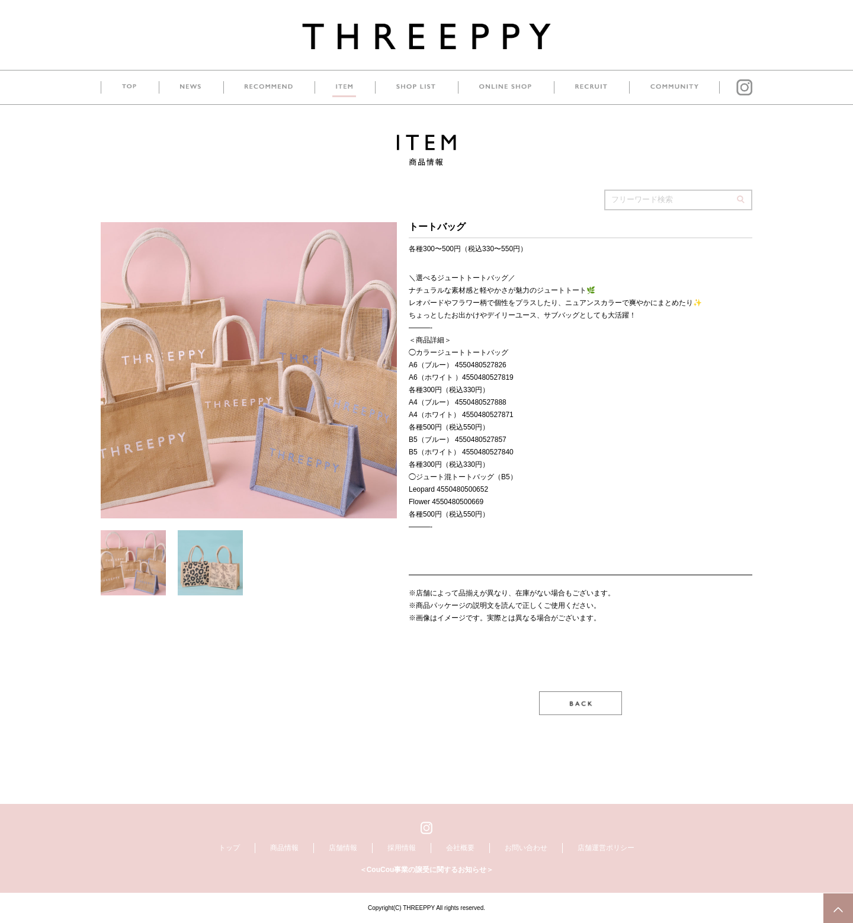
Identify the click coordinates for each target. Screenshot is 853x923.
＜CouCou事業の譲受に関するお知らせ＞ (427, 870)
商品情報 (284, 848)
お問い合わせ (526, 848)
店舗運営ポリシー (606, 848)
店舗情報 (343, 848)
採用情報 (401, 848)
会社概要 (460, 848)
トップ (229, 848)
